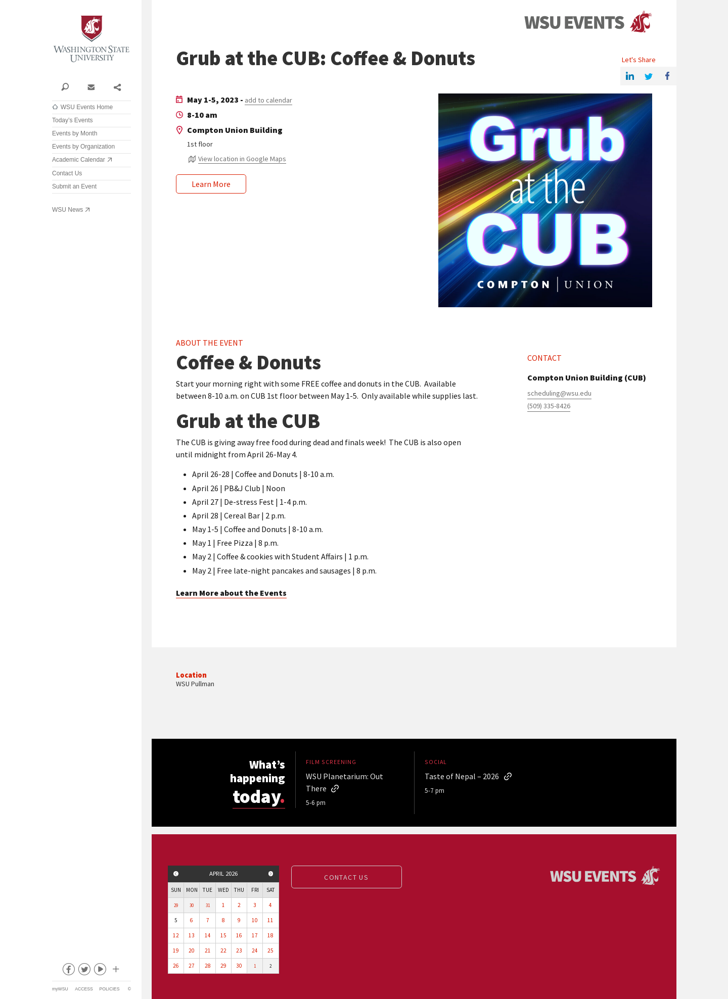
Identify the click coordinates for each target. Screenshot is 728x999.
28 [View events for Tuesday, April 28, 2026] (208, 965)
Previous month (176, 874)
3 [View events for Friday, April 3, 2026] (254, 905)
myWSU (60, 988)
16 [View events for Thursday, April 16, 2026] (239, 935)
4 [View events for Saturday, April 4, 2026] (270, 905)
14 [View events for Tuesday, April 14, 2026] (208, 935)
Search (65, 86)
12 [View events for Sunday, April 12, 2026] (176, 935)
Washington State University (91, 39)
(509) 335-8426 (548, 405)
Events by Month (74, 133)
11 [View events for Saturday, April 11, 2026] (270, 920)
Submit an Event (74, 186)
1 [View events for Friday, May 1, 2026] (255, 966)
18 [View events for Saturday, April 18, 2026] (270, 935)
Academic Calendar (78, 159)
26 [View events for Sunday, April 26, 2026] (176, 965)
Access (84, 988)
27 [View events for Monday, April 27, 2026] (192, 965)
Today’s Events (72, 120)
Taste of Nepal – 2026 (462, 776)
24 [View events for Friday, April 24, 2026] (255, 950)
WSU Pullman (195, 683)
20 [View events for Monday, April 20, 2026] (192, 950)
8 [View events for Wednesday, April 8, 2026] (223, 920)
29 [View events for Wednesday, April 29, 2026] (223, 965)
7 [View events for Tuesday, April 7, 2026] (207, 920)
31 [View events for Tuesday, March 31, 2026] (208, 905)
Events (588, 22)
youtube (100, 971)
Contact (91, 86)
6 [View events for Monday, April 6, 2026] (191, 920)
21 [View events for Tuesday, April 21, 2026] (208, 950)
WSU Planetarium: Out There (344, 782)
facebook (68, 971)
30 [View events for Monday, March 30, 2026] (192, 905)
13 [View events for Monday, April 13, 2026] (192, 935)
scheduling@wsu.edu (559, 393)
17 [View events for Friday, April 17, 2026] (255, 935)
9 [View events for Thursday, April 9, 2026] (239, 920)
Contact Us (67, 173)
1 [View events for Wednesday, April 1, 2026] (223, 905)
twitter (84, 971)
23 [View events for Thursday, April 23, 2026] (239, 950)
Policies (110, 988)
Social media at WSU (115, 971)
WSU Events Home (87, 107)
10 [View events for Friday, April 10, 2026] (255, 920)
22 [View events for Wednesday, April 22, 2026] (223, 950)
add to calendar (268, 100)
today (262, 794)
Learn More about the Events (231, 593)
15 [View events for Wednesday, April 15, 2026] (223, 935)
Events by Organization (83, 146)
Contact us (346, 877)
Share (117, 86)
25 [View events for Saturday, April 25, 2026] (270, 950)
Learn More (211, 184)
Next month (271, 874)
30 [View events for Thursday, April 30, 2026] (239, 965)
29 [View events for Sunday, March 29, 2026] (176, 905)
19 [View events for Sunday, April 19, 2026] (176, 950)
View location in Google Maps (242, 158)
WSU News (67, 209)
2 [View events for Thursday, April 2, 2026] (239, 905)
